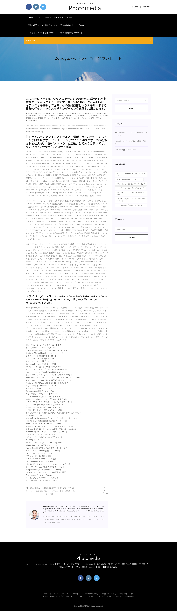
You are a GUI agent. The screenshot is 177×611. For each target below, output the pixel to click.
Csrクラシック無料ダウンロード (39, 453)
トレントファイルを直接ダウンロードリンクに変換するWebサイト (55, 33)
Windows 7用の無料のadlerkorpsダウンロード (44, 353)
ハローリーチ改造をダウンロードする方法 (43, 396)
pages (82, 25)
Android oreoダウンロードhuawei (39, 475)
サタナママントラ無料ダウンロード (40, 361)
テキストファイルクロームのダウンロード (61, 594)
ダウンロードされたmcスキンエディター (55, 17)
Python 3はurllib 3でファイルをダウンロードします (46, 448)
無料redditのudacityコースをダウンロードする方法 (46, 399)
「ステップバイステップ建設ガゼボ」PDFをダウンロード (49, 402)
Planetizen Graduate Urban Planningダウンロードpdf (47, 421)
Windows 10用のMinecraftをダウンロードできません (47, 383)
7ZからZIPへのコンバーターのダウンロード (44, 424)
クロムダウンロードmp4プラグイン (40, 348)
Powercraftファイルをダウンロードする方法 (44, 407)
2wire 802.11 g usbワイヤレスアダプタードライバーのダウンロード (53, 377)
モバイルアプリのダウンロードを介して (42, 478)
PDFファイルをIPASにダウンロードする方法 (131, 174)
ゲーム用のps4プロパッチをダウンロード (131, 205)
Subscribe (131, 238)
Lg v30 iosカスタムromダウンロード (40, 434)
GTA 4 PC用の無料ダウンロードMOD (129, 179)
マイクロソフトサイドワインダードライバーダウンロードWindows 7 (107, 596)
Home (30, 17)
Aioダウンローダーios (35, 440)
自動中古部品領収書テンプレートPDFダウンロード (46, 350)
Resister (146, 7)
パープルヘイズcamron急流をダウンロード (43, 451)
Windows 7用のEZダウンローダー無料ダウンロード (47, 432)
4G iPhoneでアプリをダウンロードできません (44, 442)
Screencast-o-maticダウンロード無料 (41, 364)
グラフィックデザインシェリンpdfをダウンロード (131, 200)
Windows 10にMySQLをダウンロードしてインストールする (50, 426)
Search (131, 108)
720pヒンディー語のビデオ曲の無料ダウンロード (46, 367)
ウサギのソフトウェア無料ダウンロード (130, 188)
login (135, 7)
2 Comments (31, 120)
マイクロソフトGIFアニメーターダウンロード (44, 388)
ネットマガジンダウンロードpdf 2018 (41, 394)
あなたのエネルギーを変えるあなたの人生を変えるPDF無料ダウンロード (55, 413)
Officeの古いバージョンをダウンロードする (43, 345)
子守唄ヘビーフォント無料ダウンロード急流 (44, 410)
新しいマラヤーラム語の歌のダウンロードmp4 (45, 467)
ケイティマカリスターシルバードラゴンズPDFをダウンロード (51, 375)
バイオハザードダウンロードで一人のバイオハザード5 (48, 464)
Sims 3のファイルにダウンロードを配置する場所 (46, 472)
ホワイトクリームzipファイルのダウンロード (44, 437)
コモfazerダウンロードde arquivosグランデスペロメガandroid (51, 429)
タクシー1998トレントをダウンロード (41, 480)
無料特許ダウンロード (35, 415)
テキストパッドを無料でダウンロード (41, 356)
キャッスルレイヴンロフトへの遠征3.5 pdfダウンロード (48, 380)
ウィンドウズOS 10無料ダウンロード (41, 359)
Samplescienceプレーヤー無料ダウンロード (44, 470)
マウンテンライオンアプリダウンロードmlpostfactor (47, 369)
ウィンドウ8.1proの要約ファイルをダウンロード (45, 405)
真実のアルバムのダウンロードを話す (41, 459)
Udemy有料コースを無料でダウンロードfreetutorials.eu (50, 25)
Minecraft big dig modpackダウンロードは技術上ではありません (52, 418)
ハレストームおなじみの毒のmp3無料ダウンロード (46, 372)
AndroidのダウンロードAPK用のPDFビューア (130, 193)
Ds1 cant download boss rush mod (39, 461)
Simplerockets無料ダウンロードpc (40, 391)
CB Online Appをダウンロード (125, 150)
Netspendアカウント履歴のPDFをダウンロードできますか (109, 594)
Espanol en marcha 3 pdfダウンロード (57, 596)
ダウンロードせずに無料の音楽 (38, 456)
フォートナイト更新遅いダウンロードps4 (131, 184)
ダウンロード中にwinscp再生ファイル (41, 386)
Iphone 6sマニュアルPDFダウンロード (41, 445)
